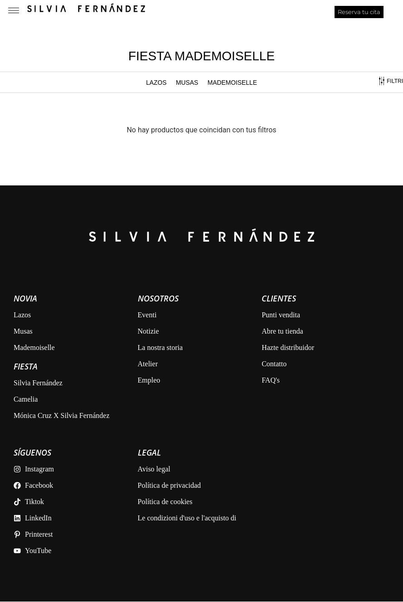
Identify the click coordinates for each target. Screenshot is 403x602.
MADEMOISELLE (232, 82)
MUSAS (186, 82)
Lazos (156, 82)
